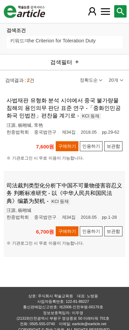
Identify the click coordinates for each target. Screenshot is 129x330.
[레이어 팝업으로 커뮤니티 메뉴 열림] (105, 11)
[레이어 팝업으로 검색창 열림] (120, 11)
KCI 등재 (90, 115)
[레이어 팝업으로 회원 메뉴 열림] (92, 11)
